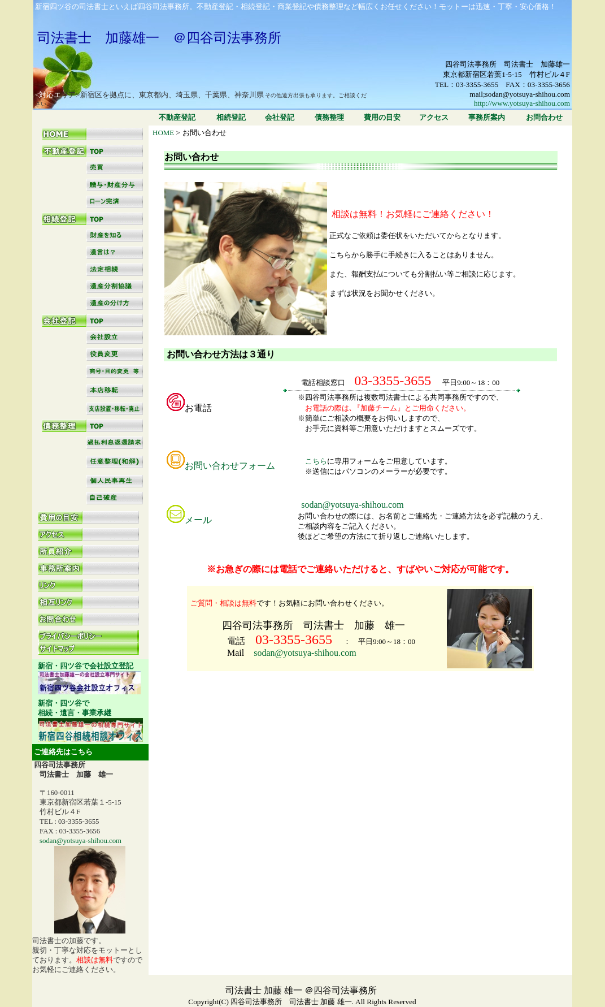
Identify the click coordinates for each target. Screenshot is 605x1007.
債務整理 (329, 117)
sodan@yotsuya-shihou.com (305, 653)
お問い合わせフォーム (230, 465)
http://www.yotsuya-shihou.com (522, 103)
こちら (305, 461)
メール (198, 520)
